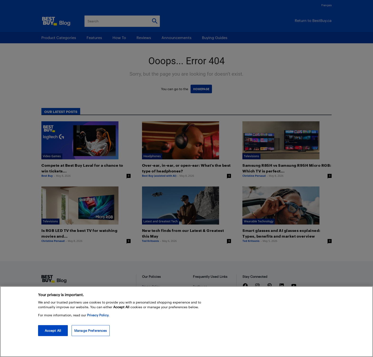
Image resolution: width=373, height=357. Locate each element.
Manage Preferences (90, 330)
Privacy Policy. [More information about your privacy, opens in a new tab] (98, 315)
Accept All (53, 330)
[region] (186, 321)
